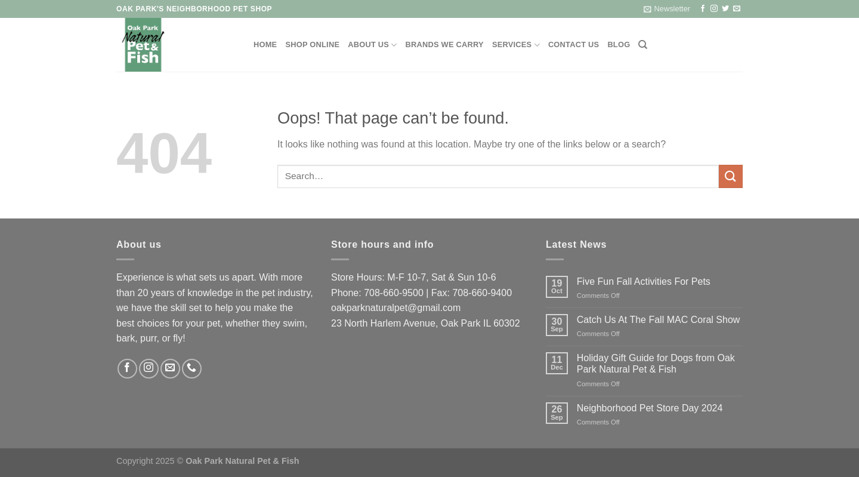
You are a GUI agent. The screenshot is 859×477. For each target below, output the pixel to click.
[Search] (642, 44)
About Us (372, 45)
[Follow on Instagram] (714, 9)
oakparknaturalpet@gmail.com (396, 308)
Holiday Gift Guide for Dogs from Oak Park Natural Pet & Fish (656, 363)
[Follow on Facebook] (702, 9)
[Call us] (192, 368)
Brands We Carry (445, 44)
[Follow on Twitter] (725, 9)
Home (265, 44)
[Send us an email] (736, 9)
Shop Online (312, 44)
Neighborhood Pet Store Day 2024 (650, 408)
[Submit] (731, 176)
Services (516, 45)
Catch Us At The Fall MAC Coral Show (658, 320)
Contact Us (574, 44)
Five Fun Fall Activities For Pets (643, 281)
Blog (618, 44)
